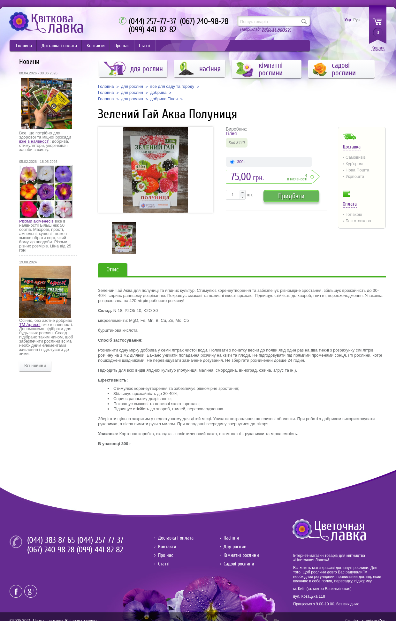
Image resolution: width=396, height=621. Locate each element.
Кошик (378, 48)
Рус (356, 20)
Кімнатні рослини (241, 555)
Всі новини (35, 365)
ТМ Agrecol (29, 324)
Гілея (231, 133)
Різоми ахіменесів (36, 221)
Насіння (231, 538)
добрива (158, 92)
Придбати (291, 196)
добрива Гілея (164, 99)
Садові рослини (239, 564)
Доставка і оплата (59, 46)
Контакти (96, 46)
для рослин (132, 86)
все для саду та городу (172, 86)
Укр (348, 20)
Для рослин (235, 546)
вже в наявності (34, 141)
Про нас (121, 46)
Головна (24, 46)
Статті (144, 46)
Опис (112, 269)
